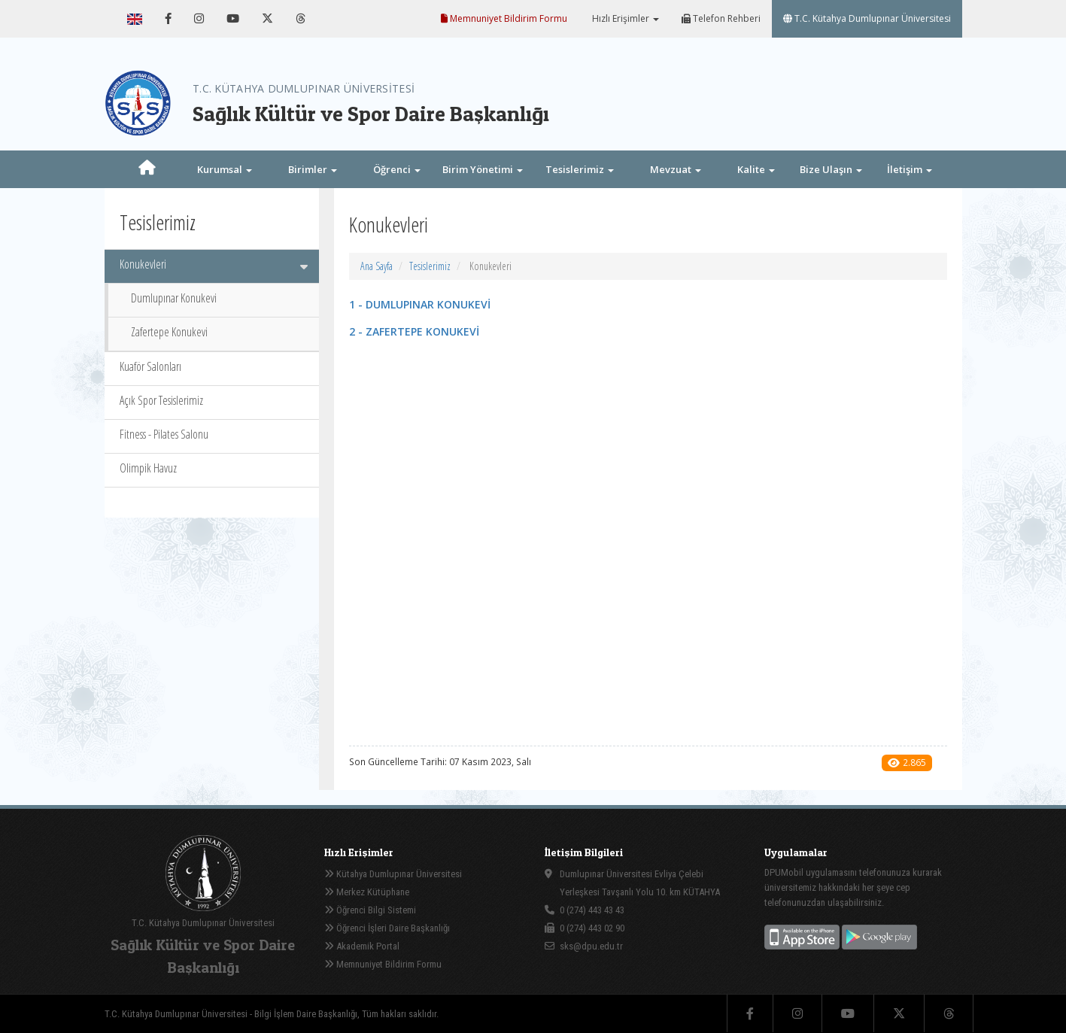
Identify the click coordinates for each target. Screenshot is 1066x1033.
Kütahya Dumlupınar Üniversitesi (393, 874)
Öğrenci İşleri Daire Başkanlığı (387, 928)
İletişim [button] (909, 169)
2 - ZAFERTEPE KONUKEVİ (414, 331)
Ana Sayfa (376, 266)
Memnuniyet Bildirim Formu (504, 18)
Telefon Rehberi (721, 18)
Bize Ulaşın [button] (831, 169)
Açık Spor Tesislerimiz (161, 400)
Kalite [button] (756, 169)
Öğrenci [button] (397, 169)
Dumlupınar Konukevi (174, 298)
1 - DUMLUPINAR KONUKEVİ (419, 304)
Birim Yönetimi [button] (482, 169)
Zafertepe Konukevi (169, 332)
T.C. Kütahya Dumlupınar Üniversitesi (867, 18)
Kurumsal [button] (224, 169)
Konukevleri (214, 264)
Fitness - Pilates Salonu (164, 434)
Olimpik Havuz (148, 468)
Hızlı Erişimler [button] (624, 18)
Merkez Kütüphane (366, 892)
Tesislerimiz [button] (579, 169)
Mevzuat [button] (675, 169)
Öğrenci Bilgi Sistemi (370, 910)
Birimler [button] (312, 169)
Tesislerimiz (430, 266)
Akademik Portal (361, 946)
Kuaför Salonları (150, 366)
